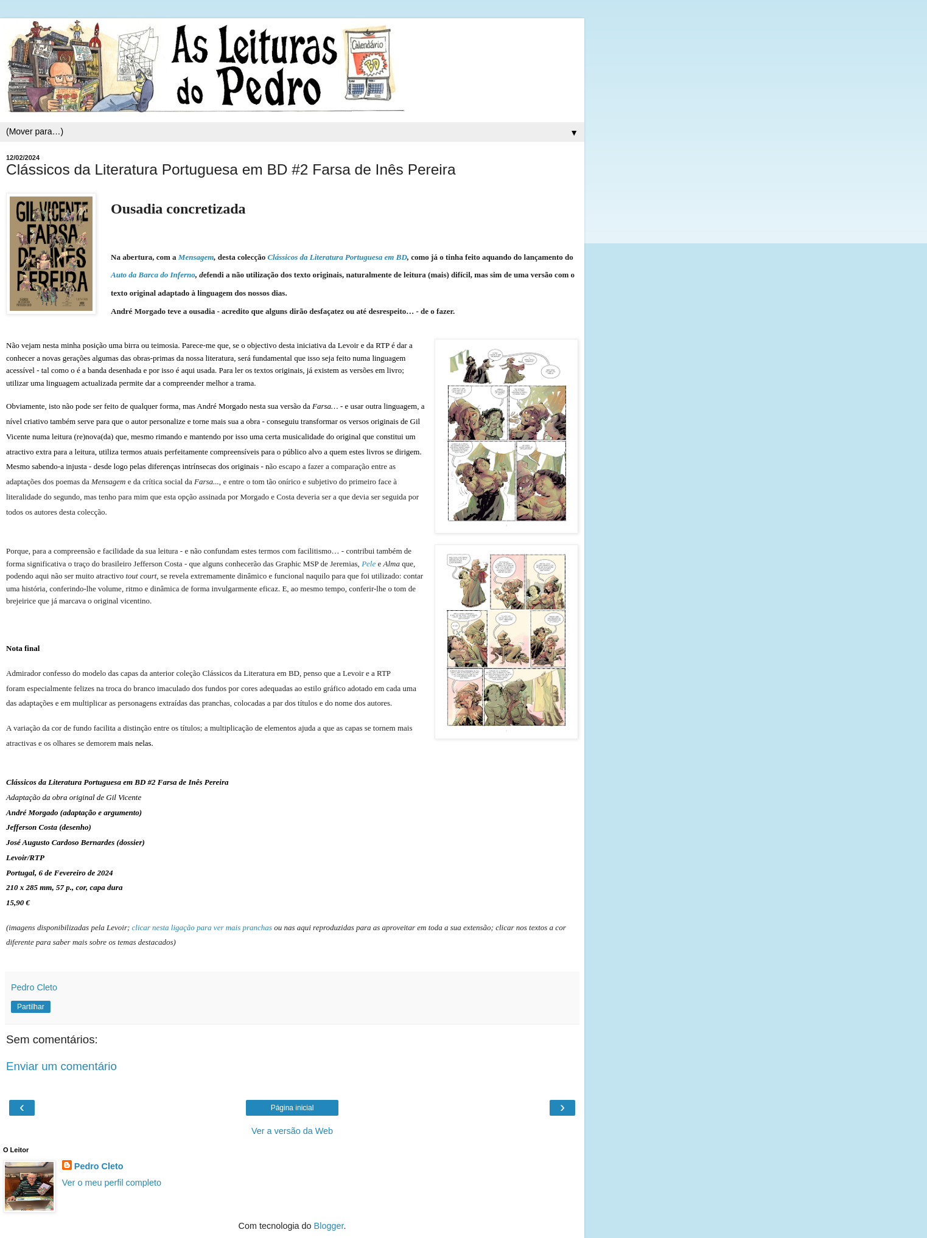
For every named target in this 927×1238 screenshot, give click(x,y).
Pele (369, 563)
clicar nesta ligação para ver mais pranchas (202, 927)
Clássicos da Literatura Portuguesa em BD (337, 257)
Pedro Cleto (99, 1166)
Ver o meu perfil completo (111, 1183)
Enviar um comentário (61, 1066)
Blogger (329, 1226)
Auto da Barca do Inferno (153, 274)
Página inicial (292, 1108)
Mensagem (196, 257)
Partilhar (30, 1007)
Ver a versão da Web (292, 1131)
